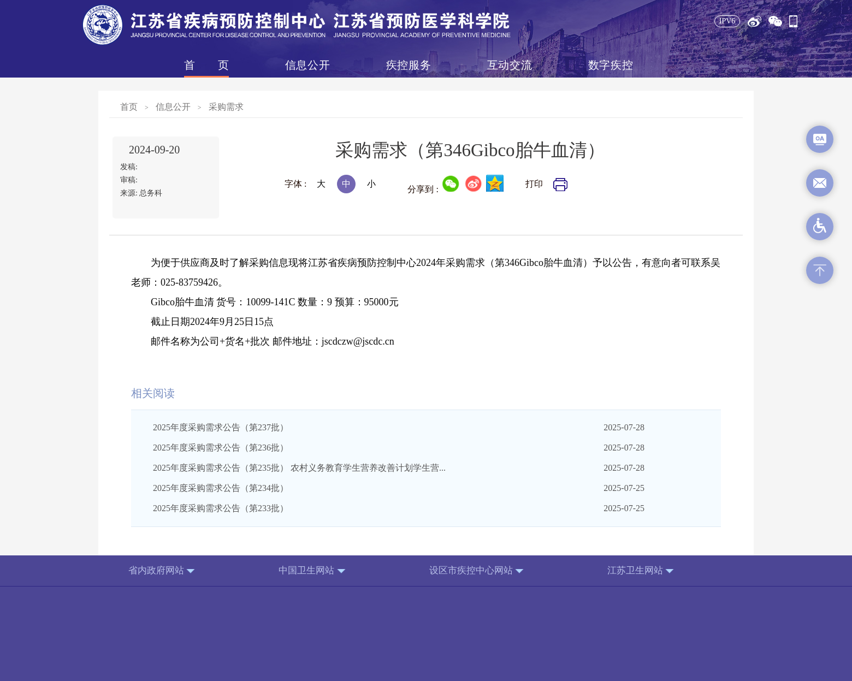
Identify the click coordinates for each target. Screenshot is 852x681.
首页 (206, 65)
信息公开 (307, 65)
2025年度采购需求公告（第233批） (220, 508)
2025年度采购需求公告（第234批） (220, 488)
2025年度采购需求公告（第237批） (220, 427)
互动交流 (509, 65)
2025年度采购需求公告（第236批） (220, 447)
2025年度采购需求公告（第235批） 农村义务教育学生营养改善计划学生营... (299, 467)
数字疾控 (610, 65)
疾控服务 (408, 65)
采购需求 (226, 106)
